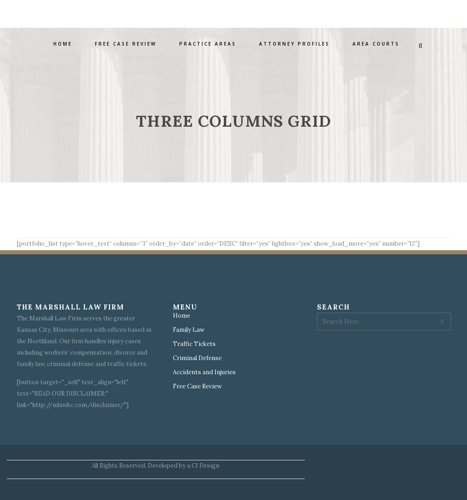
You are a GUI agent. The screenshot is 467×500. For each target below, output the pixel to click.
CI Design (205, 465)
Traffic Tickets (194, 344)
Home (181, 316)
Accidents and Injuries (204, 372)
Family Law (188, 330)
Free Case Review (197, 386)
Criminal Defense (197, 358)
